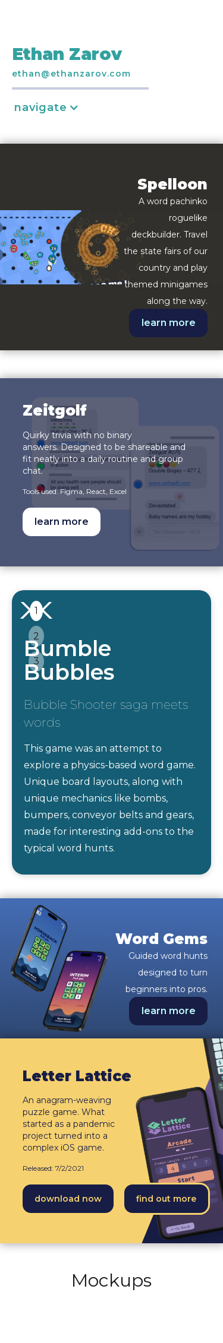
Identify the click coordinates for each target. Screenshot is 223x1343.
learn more (169, 322)
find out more (166, 1198)
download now (68, 1198)
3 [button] (36, 661)
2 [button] (36, 636)
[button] (52, 107)
